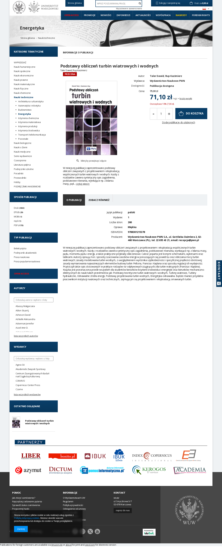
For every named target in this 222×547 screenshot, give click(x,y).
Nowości (106, 15)
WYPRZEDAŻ (20, 62)
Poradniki (18, 173)
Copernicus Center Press (28, 385)
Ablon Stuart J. (22, 310)
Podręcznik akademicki (25, 252)
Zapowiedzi (123, 15)
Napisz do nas (123, 511)
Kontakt (119, 493)
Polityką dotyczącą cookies (26, 518)
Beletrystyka (20, 248)
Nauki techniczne (46, 37)
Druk (19, 207)
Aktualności (143, 15)
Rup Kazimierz (173, 82)
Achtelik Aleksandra (25, 319)
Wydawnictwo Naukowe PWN (167, 87)
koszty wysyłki (186, 104)
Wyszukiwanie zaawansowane (129, 8)
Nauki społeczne (22, 71)
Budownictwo (25, 109)
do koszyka (194, 120)
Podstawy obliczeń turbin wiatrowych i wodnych (39, 422)
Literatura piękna (22, 164)
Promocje (89, 15)
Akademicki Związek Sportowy (30, 369)
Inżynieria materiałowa (29, 122)
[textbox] (118, 3)
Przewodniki (20, 177)
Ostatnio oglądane (27, 406)
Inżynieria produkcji (27, 126)
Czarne (19, 389)
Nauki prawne (21, 79)
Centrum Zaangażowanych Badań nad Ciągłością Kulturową (32, 375)
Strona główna (27, 37)
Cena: (142, 97)
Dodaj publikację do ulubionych (178, 128)
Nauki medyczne (22, 151)
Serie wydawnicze (23, 156)
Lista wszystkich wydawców (27, 394)
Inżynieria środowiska (29, 130)
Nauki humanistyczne (24, 66)
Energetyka (32, 28)
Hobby (17, 182)
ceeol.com (90, 545)
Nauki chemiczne (22, 92)
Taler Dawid (157, 82)
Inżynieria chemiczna (28, 118)
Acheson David (23, 314)
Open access (71, 15)
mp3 (17, 220)
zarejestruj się (174, 3)
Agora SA (20, 364)
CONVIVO (20, 380)
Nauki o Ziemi (20, 147)
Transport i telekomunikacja (32, 134)
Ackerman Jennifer (25, 323)
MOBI (18, 216)
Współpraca (163, 15)
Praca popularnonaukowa (27, 261)
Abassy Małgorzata (25, 306)
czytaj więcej (82, 175)
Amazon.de (56, 545)
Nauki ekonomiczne (23, 75)
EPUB (18, 212)
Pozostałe (23, 138)
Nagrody (181, 15)
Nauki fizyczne (21, 88)
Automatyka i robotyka (29, 105)
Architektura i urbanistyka (31, 101)
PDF (18, 225)
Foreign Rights (201, 15)
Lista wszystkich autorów (26, 335)
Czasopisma (20, 160)
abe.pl (69, 545)
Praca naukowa (21, 257)
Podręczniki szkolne (23, 169)
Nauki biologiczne (22, 143)
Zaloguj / (163, 3)
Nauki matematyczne (24, 84)
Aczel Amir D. (22, 327)
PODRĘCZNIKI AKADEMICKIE (27, 186)
